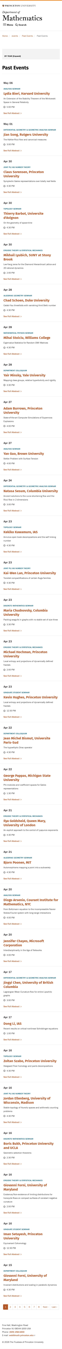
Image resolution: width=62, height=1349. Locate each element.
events (15, 36)
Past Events (27, 36)
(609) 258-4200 (16, 1332)
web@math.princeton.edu (22, 1335)
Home (5, 36)
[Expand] (17, 56)
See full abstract (11, 113)
